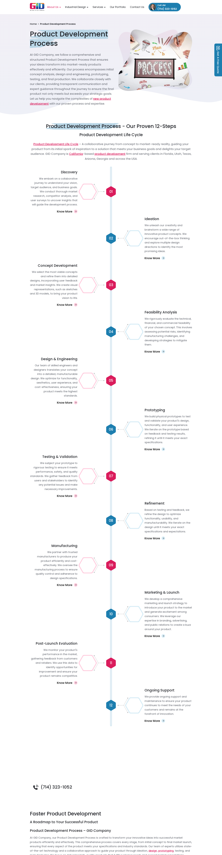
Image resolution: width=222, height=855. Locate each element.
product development (110, 154)
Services (98, 7)
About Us (52, 7)
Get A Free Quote (218, 60)
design (153, 850)
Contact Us (137, 7)
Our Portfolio (118, 7)
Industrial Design (75, 7)
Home (33, 24)
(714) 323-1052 (56, 787)
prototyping (166, 850)
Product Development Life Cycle (55, 144)
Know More (64, 211)
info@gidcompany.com (188, 7)
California (76, 154)
